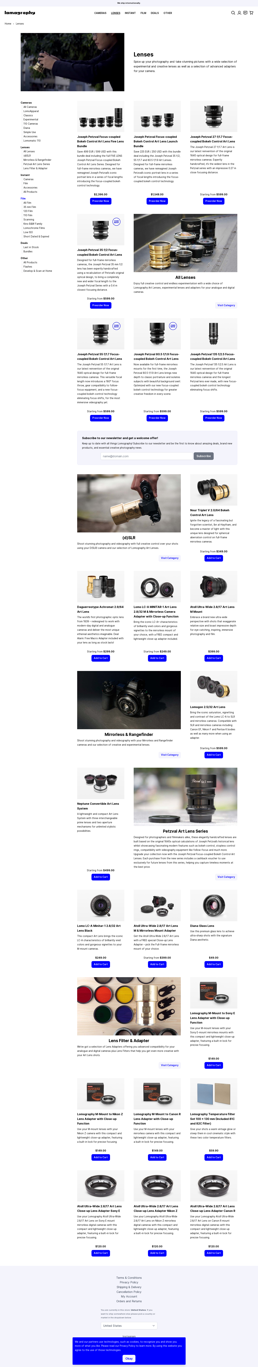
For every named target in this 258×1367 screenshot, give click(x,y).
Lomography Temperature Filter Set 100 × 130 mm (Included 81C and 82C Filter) (212, 1118)
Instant (130, 13)
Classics (28, 115)
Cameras (100, 13)
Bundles (27, 251)
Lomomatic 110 (32, 140)
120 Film (28, 211)
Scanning (28, 219)
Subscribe (204, 456)
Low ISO (28, 232)
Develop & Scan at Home (37, 270)
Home (8, 23)
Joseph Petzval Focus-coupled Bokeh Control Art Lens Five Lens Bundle (100, 141)
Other (168, 13)
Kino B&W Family (32, 223)
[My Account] (239, 13)
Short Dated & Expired (36, 236)
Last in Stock (31, 247)
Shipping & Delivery (129, 1287)
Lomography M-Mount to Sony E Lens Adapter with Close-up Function (212, 1017)
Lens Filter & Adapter (35, 168)
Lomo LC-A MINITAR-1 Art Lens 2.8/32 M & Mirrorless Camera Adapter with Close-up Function (156, 611)
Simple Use (29, 132)
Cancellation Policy (129, 1292)
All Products (30, 191)
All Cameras (30, 107)
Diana (26, 128)
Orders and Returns (129, 1301)
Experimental (30, 119)
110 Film (27, 215)
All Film (27, 202)
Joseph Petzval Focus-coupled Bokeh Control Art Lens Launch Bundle (156, 141)
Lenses (115, 13)
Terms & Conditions (129, 1277)
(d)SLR (27, 155)
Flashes (27, 266)
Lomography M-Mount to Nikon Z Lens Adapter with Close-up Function (100, 1118)
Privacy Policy (129, 1282)
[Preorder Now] (100, 201)
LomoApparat (31, 111)
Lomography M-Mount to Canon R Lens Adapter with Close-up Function (157, 1118)
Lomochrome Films (34, 228)
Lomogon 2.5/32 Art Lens (207, 707)
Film (143, 13)
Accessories (30, 136)
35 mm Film (29, 207)
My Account (129, 1296)
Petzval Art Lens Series (36, 164)
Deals (155, 13)
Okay (129, 1358)
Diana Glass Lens (202, 926)
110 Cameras (30, 123)
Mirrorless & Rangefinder (37, 159)
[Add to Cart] (213, 558)
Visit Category (226, 305)
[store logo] (20, 13)
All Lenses (29, 151)
